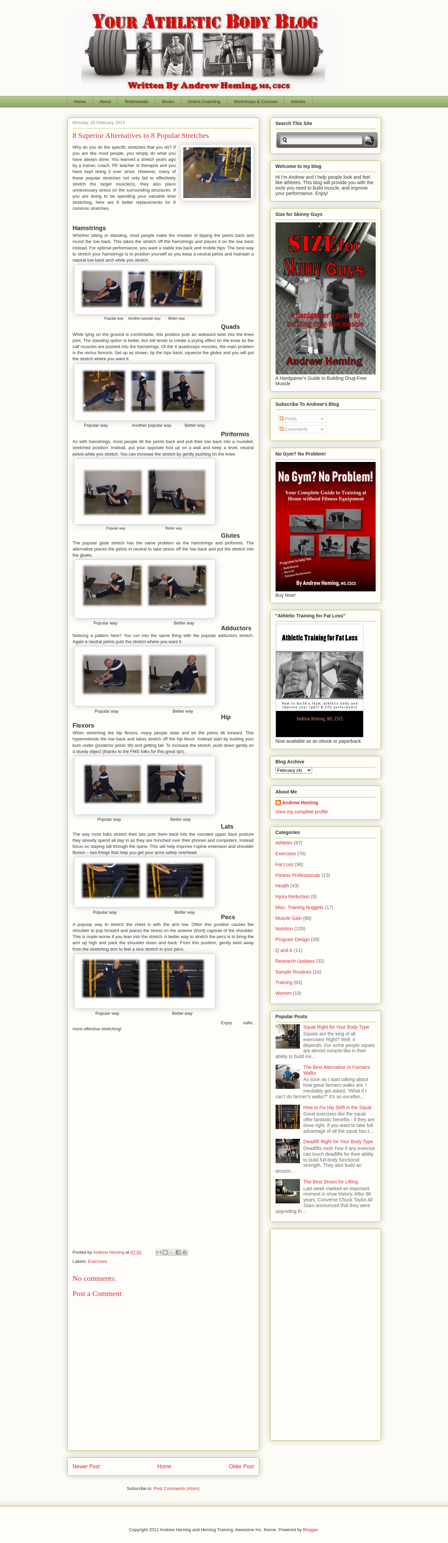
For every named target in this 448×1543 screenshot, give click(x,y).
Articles (298, 101)
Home (80, 101)
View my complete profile (302, 811)
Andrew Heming (300, 802)
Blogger (310, 1529)
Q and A (284, 950)
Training (284, 982)
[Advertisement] (303, 1332)
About (105, 101)
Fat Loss (285, 864)
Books (168, 101)
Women (284, 993)
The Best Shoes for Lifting (330, 1181)
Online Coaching (204, 101)
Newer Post (86, 1466)
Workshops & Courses (255, 101)
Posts (288, 418)
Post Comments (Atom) (176, 1488)
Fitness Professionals (298, 875)
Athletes (284, 843)
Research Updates (295, 961)
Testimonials (136, 101)
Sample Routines (294, 972)
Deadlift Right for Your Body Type (338, 1141)
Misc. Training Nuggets (300, 907)
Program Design (293, 939)
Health (282, 885)
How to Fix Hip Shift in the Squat (337, 1107)
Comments (294, 429)
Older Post (241, 1466)
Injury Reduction (293, 896)
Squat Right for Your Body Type (336, 1027)
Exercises (97, 1261)
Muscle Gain (289, 918)
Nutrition (284, 928)
